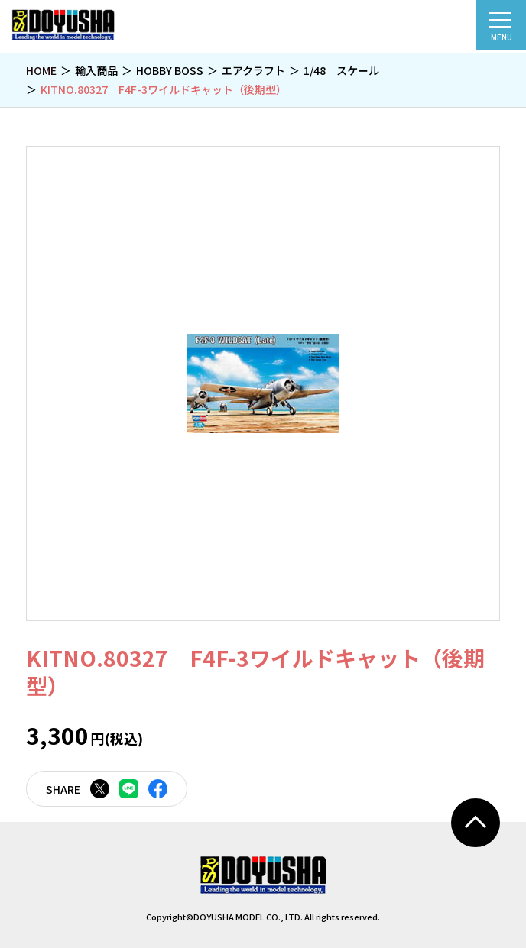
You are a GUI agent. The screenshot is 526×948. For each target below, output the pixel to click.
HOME (41, 70)
